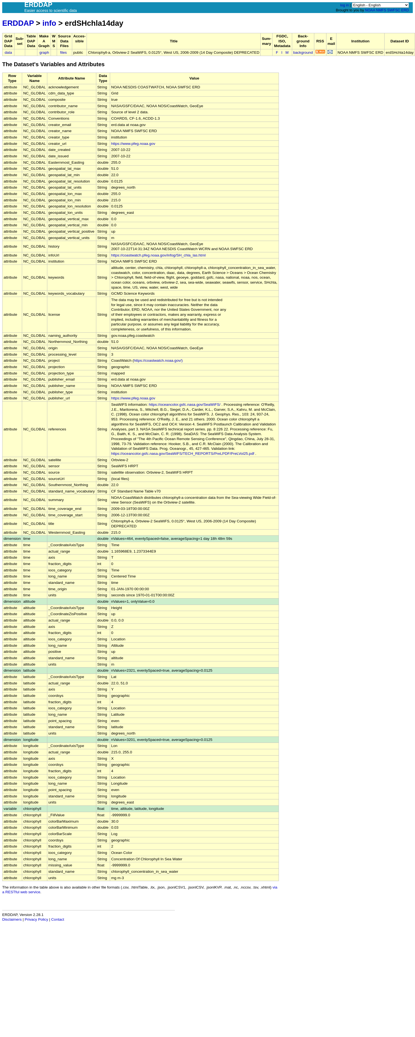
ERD (405, 10)
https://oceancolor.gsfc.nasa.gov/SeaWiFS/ (185, 404)
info (49, 23)
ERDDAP (18, 23)
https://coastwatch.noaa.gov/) (158, 360)
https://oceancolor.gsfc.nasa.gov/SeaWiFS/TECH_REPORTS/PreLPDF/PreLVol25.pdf (182, 453)
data (8, 52)
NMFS (381, 10)
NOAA (370, 10)
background (303, 52)
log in (344, 5)
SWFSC (393, 10)
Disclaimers (12, 919)
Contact (57, 919)
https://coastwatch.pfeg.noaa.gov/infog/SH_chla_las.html (158, 255)
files (63, 52)
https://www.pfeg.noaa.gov (133, 144)
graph (44, 52)
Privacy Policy (36, 919)
